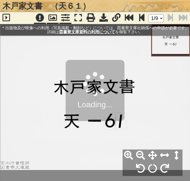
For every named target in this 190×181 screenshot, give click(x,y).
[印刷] (91, 18)
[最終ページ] (129, 18)
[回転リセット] (153, 169)
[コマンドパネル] (65, 18)
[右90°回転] (165, 169)
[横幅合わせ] (165, 156)
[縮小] (141, 156)
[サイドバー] (6, 18)
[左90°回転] (141, 169)
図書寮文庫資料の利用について (87, 32)
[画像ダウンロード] (104, 18)
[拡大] (129, 156)
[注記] (40, 18)
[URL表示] (116, 18)
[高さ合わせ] (177, 156)
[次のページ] (142, 18)
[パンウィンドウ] (53, 18)
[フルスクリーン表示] (78, 18)
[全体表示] (153, 156)
